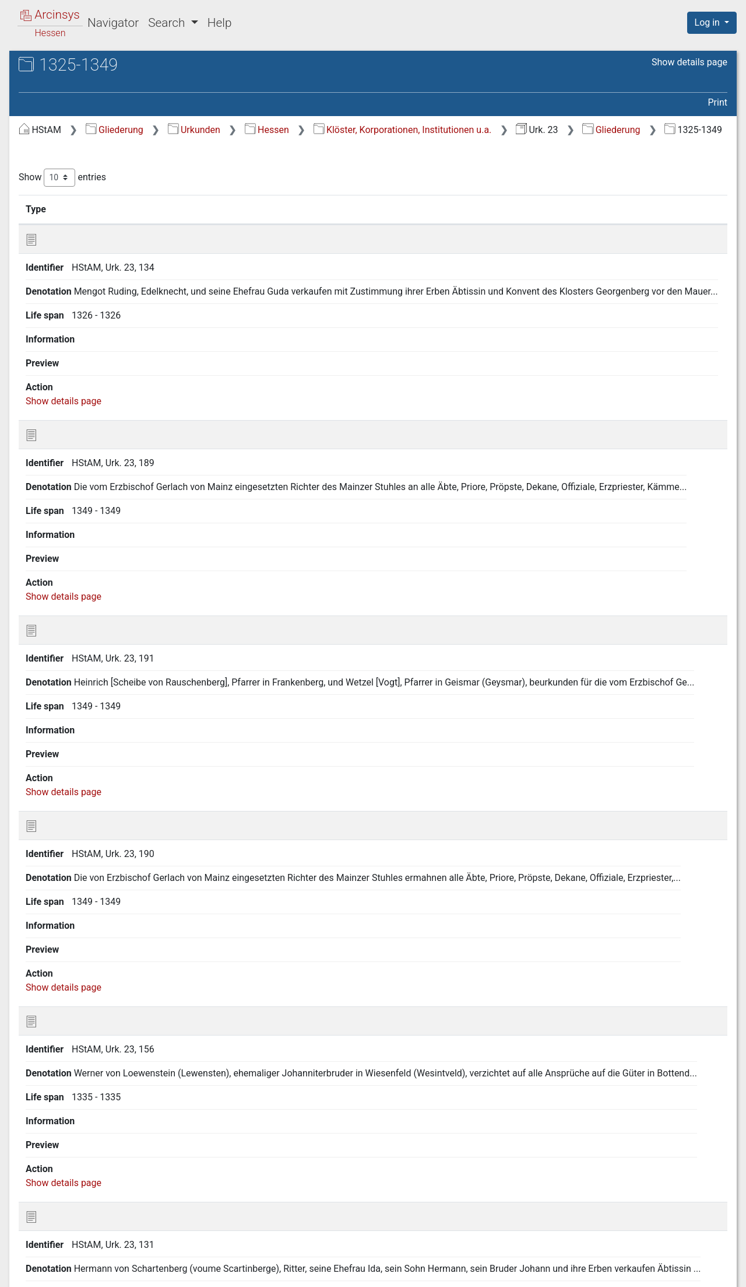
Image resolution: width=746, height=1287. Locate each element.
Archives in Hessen (67, 66)
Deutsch (69, 1262)
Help (219, 23)
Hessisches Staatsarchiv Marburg (109, 78)
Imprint (717, 1271)
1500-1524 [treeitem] (63, 307)
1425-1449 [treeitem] (63, 264)
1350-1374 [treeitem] (63, 221)
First (528, 1212)
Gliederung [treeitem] (50, 135)
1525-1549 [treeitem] (63, 336)
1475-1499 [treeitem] (63, 293)
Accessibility (645, 1271)
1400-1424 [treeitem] (63, 250)
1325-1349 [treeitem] (63, 207)
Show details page (689, 62)
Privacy (573, 1271)
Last (711, 1212)
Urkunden (390, 129)
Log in (708, 22)
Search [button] (168, 23)
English (26, 1262)
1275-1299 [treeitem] (63, 178)
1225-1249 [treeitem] (63, 149)
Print (717, 102)
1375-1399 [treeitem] (63, 236)
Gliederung (310, 129)
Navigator (113, 23)
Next (677, 1212)
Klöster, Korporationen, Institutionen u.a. (598, 129)
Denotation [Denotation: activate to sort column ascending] (367, 223)
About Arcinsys (495, 1271)
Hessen (463, 129)
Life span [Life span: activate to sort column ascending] (501, 223)
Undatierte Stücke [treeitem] (78, 365)
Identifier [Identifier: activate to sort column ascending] (288, 223)
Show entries (258, 192)
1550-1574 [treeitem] (63, 321)
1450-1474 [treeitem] (63, 278)
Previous (571, 1212)
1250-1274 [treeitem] (63, 163)
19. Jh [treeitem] (54, 351)
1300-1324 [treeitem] (63, 193)
